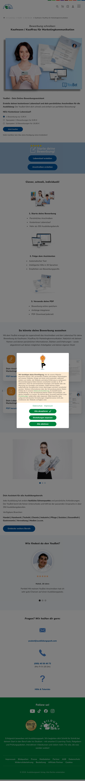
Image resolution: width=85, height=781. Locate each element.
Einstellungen (23, 396)
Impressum (48, 406)
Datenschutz (37, 406)
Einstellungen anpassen (42, 417)
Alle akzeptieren (42, 411)
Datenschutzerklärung (41, 391)
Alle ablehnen (43, 424)
